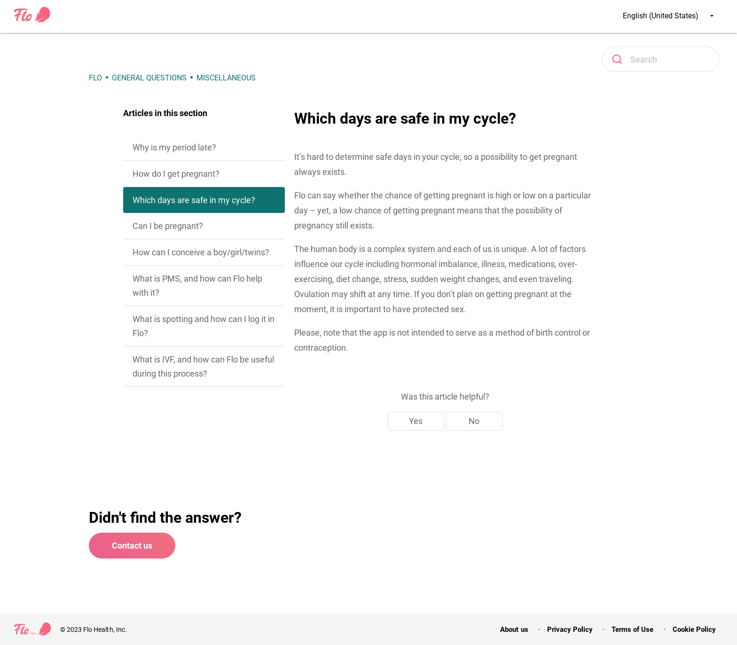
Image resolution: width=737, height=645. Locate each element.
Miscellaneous (226, 77)
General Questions (149, 77)
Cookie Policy (694, 629)
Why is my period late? (174, 147)
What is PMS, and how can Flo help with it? (197, 286)
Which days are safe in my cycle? (194, 200)
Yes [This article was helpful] (416, 421)
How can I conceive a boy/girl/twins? (201, 252)
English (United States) (668, 15)
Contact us (132, 546)
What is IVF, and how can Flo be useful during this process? (203, 366)
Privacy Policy (570, 629)
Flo (95, 77)
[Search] (660, 59)
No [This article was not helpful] (474, 421)
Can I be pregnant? (168, 226)
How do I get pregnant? (176, 174)
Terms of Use (632, 629)
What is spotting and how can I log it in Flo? (203, 326)
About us (514, 629)
